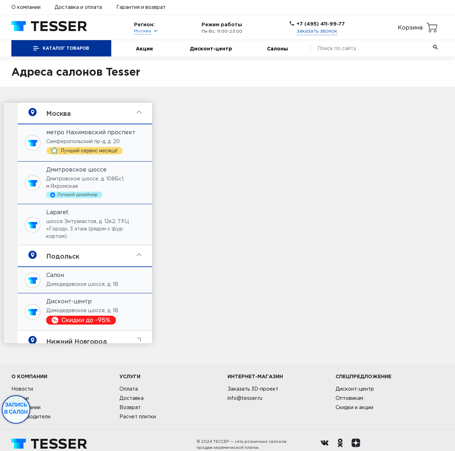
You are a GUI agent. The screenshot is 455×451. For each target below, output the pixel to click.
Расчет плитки (137, 416)
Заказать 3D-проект (253, 389)
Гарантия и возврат (141, 7)
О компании (26, 7)
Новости (22, 389)
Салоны (277, 48)
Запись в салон (16, 408)
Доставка (131, 398)
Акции (144, 48)
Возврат (130, 407)
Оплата (128, 389)
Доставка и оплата (78, 7)
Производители (30, 416)
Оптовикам (349, 398)
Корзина (410, 27)
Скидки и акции (354, 407)
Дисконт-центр (211, 48)
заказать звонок (317, 31)
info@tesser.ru (245, 398)
